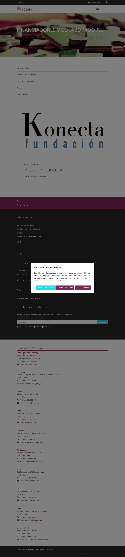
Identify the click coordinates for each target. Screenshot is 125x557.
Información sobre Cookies (55, 281)
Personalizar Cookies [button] (45, 288)
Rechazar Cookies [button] (65, 288)
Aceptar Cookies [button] (83, 288)
